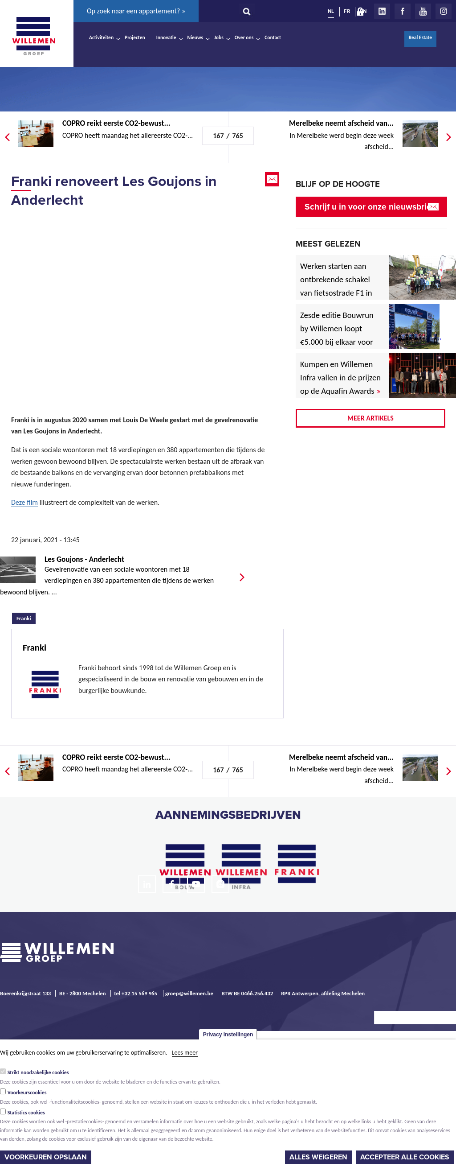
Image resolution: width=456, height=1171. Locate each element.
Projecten (135, 37)
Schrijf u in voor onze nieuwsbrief (369, 207)
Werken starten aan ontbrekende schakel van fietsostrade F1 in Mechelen (336, 286)
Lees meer (185, 1052)
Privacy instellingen (228, 1034)
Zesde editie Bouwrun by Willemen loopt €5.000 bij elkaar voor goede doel (337, 335)
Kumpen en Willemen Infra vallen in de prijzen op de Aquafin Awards (340, 377)
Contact (273, 37)
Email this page (273, 179)
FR (347, 11)
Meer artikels (370, 418)
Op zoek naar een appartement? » (136, 11)
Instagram (444, 11)
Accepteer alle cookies (404, 1157)
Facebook (403, 11)
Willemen (33, 36)
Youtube (423, 11)
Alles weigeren (318, 1157)
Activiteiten (101, 37)
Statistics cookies (26, 1112)
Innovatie (166, 37)
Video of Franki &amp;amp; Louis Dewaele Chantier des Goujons (138, 300)
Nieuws (195, 37)
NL (331, 11)
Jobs (219, 37)
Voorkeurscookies (27, 1092)
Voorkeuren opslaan (45, 1157)
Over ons (244, 37)
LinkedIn (382, 11)
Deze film (24, 502)
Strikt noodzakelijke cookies (38, 1072)
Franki (26, 617)
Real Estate (420, 37)
